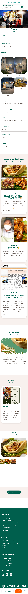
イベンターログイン (6, 561)
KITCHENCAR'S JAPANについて (9, 540)
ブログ (3, 548)
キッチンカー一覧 (5, 518)
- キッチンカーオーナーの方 (8, 525)
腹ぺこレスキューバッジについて (9, 543)
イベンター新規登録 (6, 558)
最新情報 (3, 545)
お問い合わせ (4, 530)
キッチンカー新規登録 (6, 563)
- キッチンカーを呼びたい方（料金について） (13, 523)
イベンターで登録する (18, 591)
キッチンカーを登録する (7, 591)
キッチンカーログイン (6, 565)
